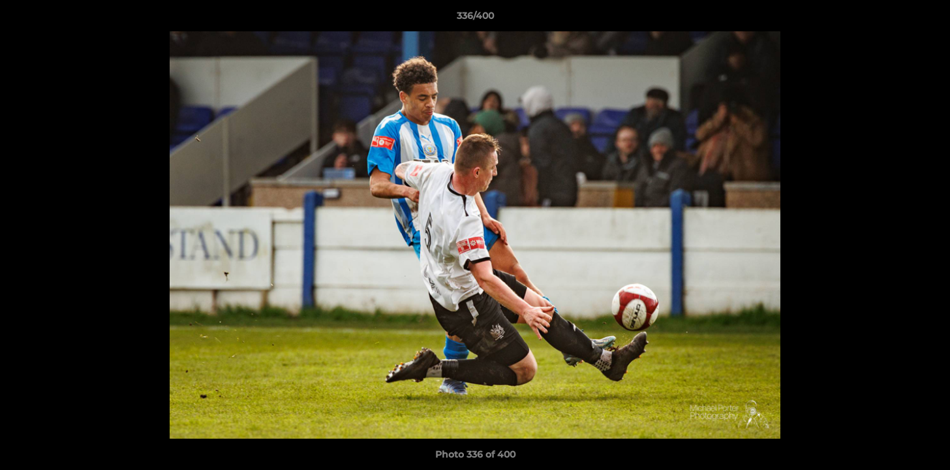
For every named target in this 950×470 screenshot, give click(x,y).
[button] (926, 19)
